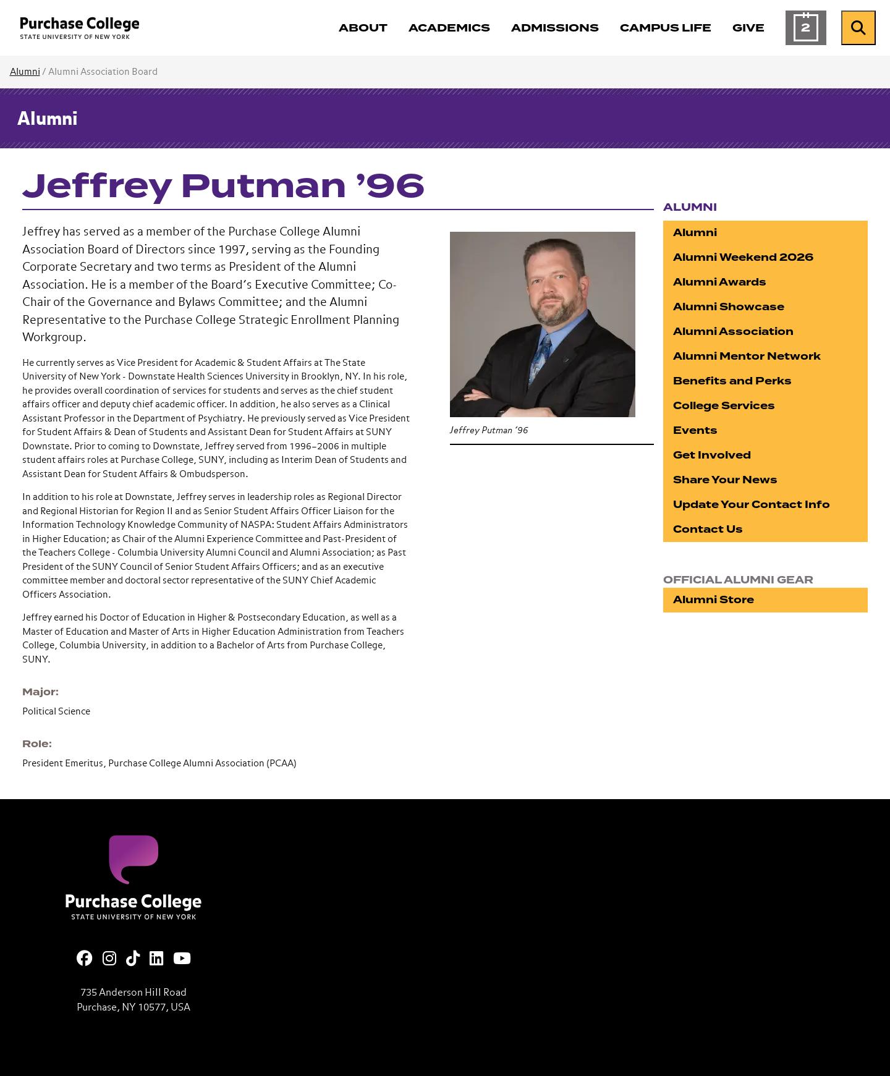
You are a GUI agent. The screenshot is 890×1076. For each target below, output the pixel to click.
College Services (724, 405)
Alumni (25, 72)
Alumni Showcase (728, 307)
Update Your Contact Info (751, 504)
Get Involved (712, 455)
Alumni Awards (719, 282)
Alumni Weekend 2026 (743, 257)
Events (695, 430)
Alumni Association (733, 331)
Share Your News (725, 480)
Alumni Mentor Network (747, 356)
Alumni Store (713, 600)
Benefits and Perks (732, 381)
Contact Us (708, 529)
